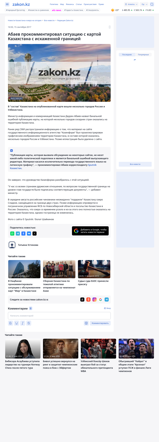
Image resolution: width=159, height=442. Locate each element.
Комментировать (100, 323)
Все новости (49, 20)
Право (101, 4)
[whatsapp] (12, 233)
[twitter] (34, 233)
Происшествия (90, 4)
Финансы (70, 4)
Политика (54, 4)
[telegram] (18, 233)
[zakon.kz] (21, 4)
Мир (62, 4)
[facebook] (23, 233)
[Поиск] (152, 4)
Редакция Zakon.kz (65, 20)
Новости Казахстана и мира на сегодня (24, 20)
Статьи (79, 4)
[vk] (29, 233)
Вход (109, 308)
